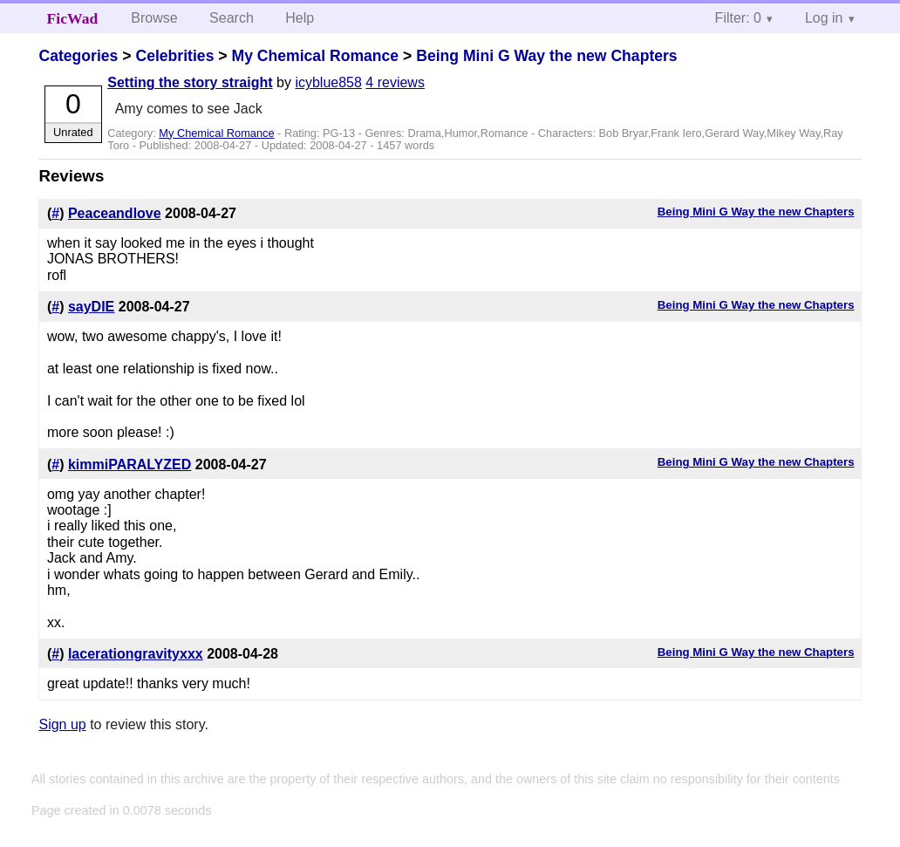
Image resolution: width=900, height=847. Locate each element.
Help (299, 17)
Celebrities (174, 56)
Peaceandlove (114, 213)
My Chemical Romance (315, 56)
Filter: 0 (738, 17)
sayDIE (91, 306)
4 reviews (395, 82)
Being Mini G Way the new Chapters (546, 56)
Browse (154, 17)
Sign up (61, 724)
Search (231, 17)
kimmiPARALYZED (129, 464)
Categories (78, 56)
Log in (824, 17)
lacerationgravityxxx (135, 653)
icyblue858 (328, 82)
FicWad (73, 18)
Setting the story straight (189, 82)
